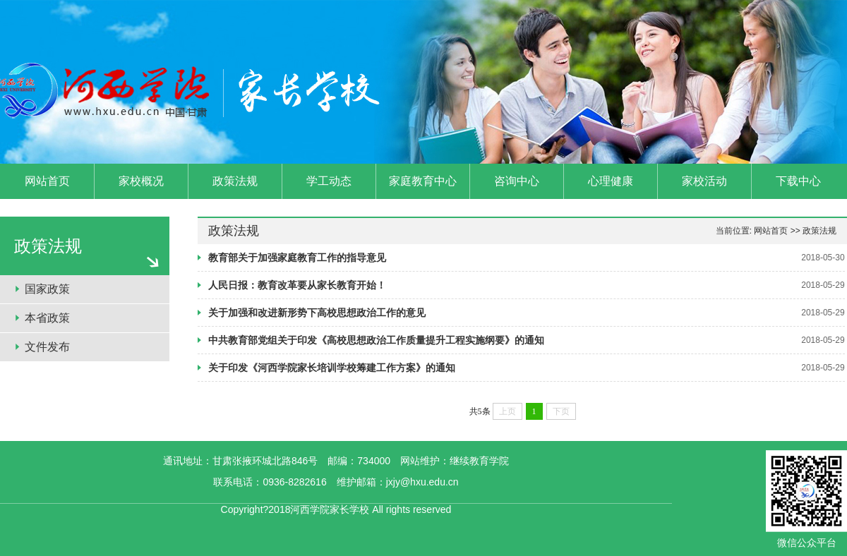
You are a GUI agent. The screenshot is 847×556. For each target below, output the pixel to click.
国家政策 (47, 289)
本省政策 (47, 318)
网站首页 (771, 231)
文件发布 (47, 347)
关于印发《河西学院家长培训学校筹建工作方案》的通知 (331, 367)
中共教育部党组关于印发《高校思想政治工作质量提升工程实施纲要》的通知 (376, 340)
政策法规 (819, 231)
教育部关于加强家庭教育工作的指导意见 (297, 257)
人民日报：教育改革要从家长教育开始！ (297, 285)
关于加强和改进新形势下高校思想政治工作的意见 (317, 312)
